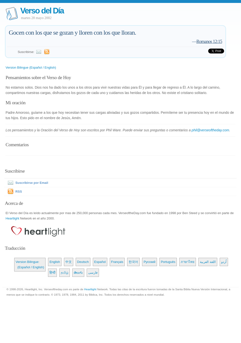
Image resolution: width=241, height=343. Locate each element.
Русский (149, 262)
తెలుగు (78, 272)
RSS (18, 191)
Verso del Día (42, 10)
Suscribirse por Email (27, 183)
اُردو (224, 262)
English (54, 262)
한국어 (133, 262)
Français (117, 262)
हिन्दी (52, 272)
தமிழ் (64, 272)
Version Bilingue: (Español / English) (30, 264)
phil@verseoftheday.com (210, 130)
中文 (68, 262)
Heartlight (12, 218)
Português (168, 262)
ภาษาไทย (187, 262)
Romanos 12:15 (209, 41)
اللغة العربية (208, 262)
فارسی (92, 272)
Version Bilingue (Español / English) (31, 67)
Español (100, 262)
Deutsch (83, 262)
